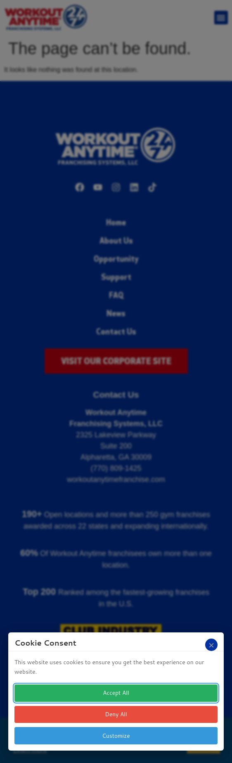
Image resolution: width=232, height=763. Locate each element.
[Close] (211, 645)
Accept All (115, 693)
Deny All (116, 715)
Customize (116, 736)
